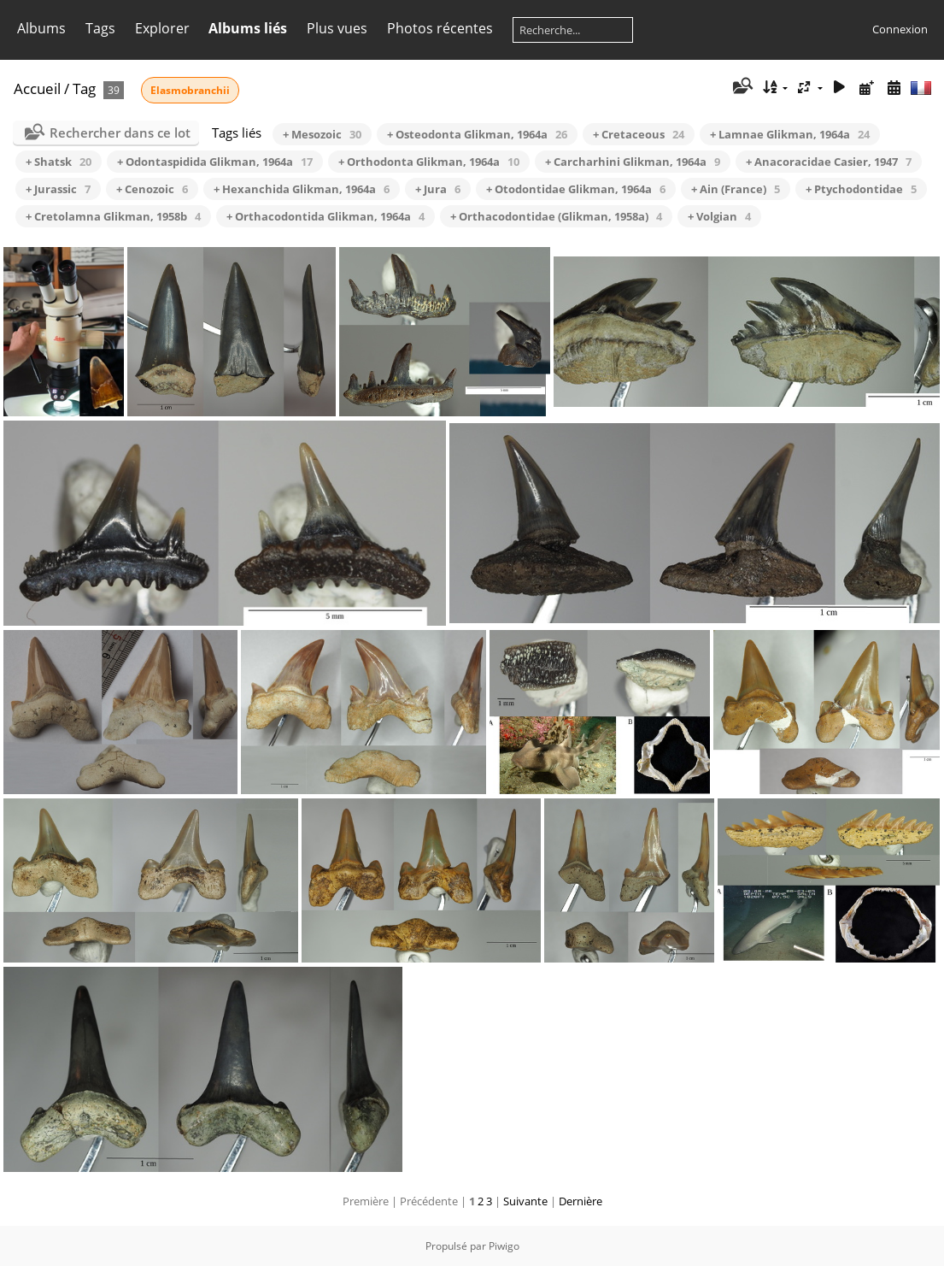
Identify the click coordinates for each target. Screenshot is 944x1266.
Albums (41, 28)
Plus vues (337, 28)
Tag (84, 88)
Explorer (162, 28)
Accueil (37, 88)
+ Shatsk (58, 161)
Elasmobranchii (190, 90)
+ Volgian (719, 216)
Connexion (900, 29)
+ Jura (437, 189)
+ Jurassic (58, 189)
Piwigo (504, 1246)
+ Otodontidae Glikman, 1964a (575, 189)
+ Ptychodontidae (861, 189)
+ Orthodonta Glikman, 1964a (428, 161)
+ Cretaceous (638, 134)
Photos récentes (440, 28)
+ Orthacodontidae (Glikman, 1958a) (556, 216)
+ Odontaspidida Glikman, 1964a (215, 161)
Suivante (525, 1201)
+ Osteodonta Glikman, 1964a (477, 134)
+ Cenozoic (152, 189)
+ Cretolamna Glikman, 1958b (113, 216)
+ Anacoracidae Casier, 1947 (829, 161)
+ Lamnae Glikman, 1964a (790, 134)
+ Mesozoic (322, 134)
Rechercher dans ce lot (120, 132)
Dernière (580, 1201)
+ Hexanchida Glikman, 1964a (302, 189)
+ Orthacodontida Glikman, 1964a (325, 216)
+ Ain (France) (735, 189)
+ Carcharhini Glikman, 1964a (632, 161)
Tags (100, 28)
